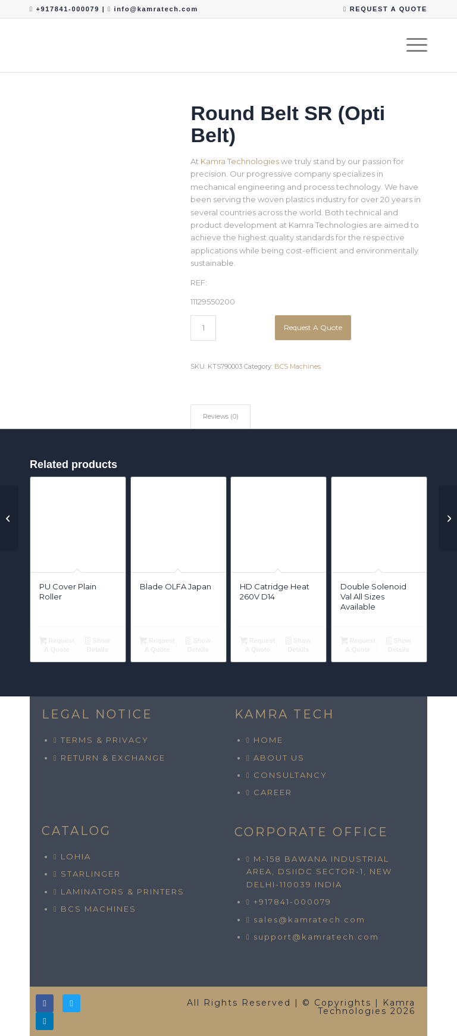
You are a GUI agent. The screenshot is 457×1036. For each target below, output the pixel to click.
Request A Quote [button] (56, 644)
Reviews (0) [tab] (221, 416)
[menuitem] (382, 9)
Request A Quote (313, 327)
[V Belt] (448, 518)
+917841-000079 (69, 8)
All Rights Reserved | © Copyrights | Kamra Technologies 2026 (301, 1006)
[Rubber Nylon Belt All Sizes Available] (9, 518)
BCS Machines (297, 366)
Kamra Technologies (240, 161)
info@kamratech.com (156, 8)
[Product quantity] (203, 328)
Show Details (97, 644)
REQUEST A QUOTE (385, 8)
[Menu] (411, 45)
